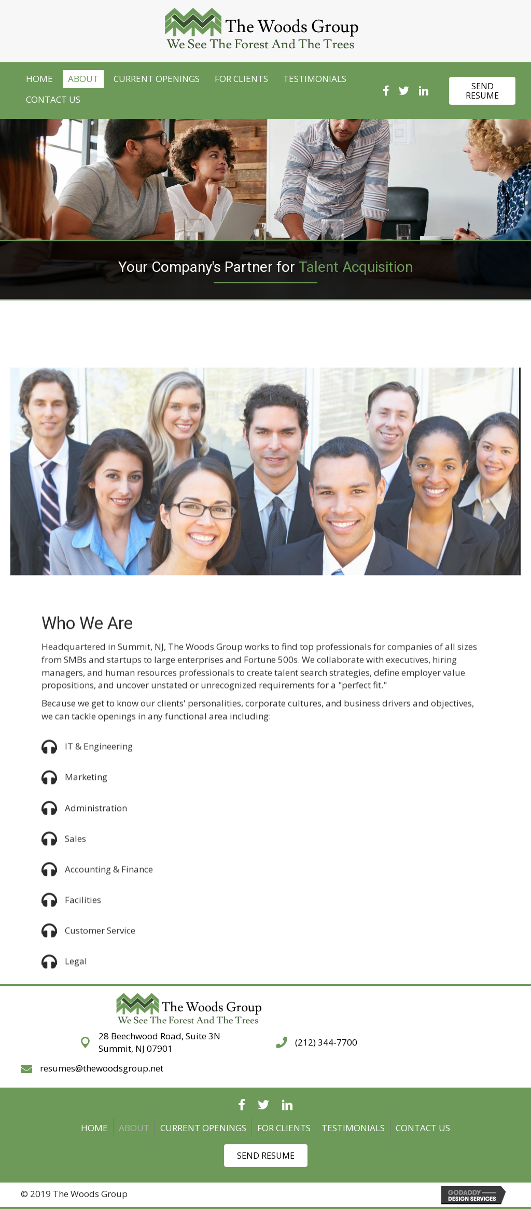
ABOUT (134, 1128)
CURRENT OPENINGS (203, 1128)
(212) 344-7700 (326, 1042)
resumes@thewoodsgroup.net (101, 1068)
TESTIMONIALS (353, 1128)
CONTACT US (423, 1128)
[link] (39, 79)
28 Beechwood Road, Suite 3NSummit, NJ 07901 (159, 1042)
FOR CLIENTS (284, 1128)
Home (94, 1128)
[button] (482, 91)
